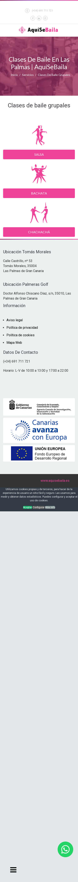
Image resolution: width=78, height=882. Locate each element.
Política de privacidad (22, 328)
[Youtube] (39, 18)
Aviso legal (14, 320)
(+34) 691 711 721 (42, 10)
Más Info (50, 507)
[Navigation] (13, 869)
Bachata (39, 193)
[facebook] (33, 18)
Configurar (39, 507)
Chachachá (39, 232)
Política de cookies (20, 335)
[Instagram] (45, 18)
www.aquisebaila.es (55, 481)
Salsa (39, 154)
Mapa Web (14, 343)
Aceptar (27, 507)
